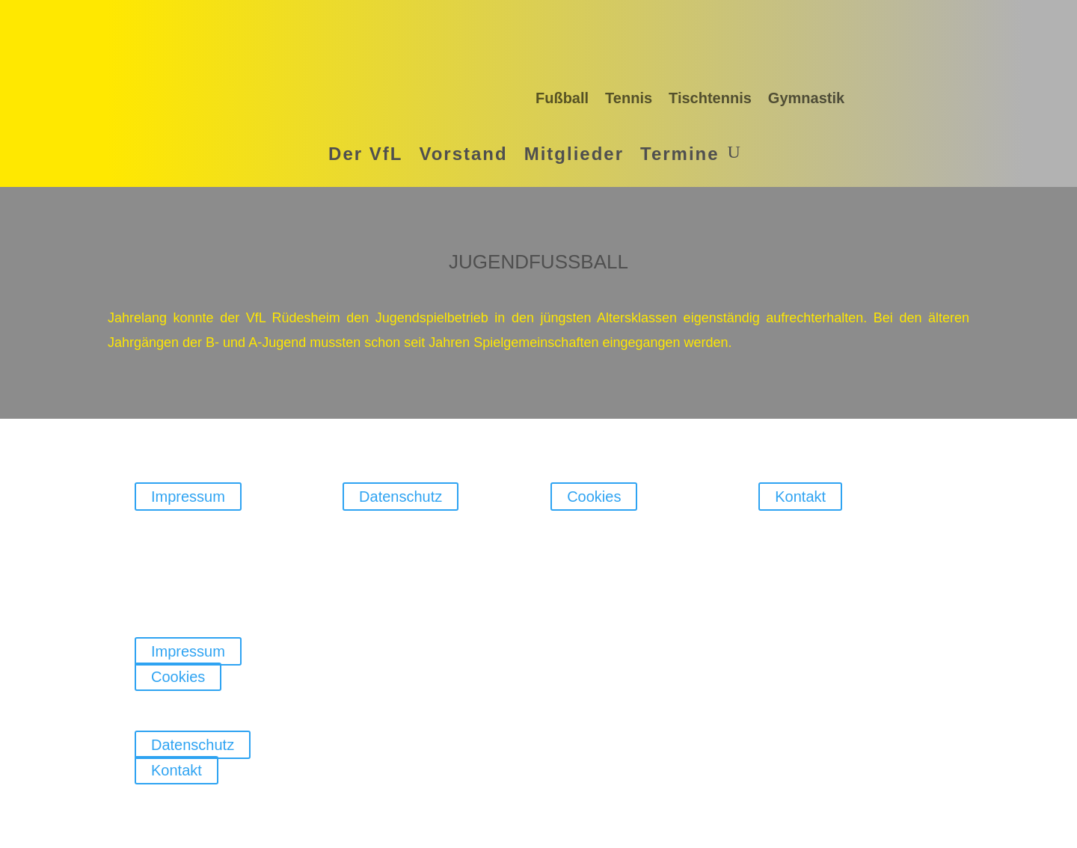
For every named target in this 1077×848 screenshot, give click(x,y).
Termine (679, 154)
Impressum (188, 496)
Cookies (594, 496)
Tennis (628, 98)
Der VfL (365, 154)
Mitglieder (574, 154)
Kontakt (800, 496)
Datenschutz (400, 496)
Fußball (562, 98)
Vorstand (463, 154)
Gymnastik (806, 98)
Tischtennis (710, 98)
